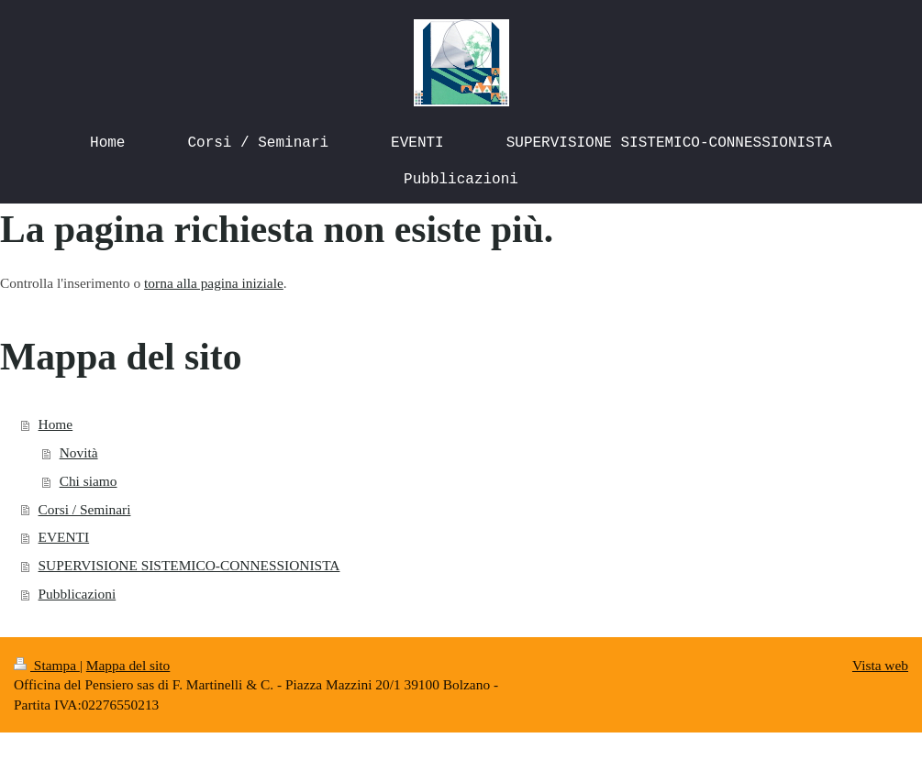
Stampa (47, 665)
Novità (79, 452)
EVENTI (64, 537)
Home (56, 424)
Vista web (880, 665)
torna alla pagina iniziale (213, 283)
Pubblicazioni (78, 593)
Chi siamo (88, 481)
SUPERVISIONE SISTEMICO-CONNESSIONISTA (189, 565)
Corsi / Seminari (85, 509)
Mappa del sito (128, 665)
